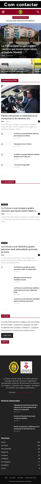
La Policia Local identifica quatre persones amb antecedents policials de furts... (19, 249)
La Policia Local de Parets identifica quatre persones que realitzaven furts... (26, 290)
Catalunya (5, 43)
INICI (6, 478)
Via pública (5, 465)
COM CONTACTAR (30, 478)
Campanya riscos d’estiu (22, 144)
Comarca (4, 455)
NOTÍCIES (4, 64)
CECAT (3, 468)
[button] (38, 12)
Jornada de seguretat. (22, 165)
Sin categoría (5, 462)
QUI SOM (12, 478)
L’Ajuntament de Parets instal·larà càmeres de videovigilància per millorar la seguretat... (26, 407)
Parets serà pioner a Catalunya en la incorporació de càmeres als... (19, 117)
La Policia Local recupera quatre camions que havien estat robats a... (19, 209)
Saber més (7, 335)
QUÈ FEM (20, 478)
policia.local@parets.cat (24, 392)
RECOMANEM (6, 449)
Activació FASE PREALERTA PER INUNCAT (20, 21)
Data (3, 55)
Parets (3, 442)
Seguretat (4, 452)
